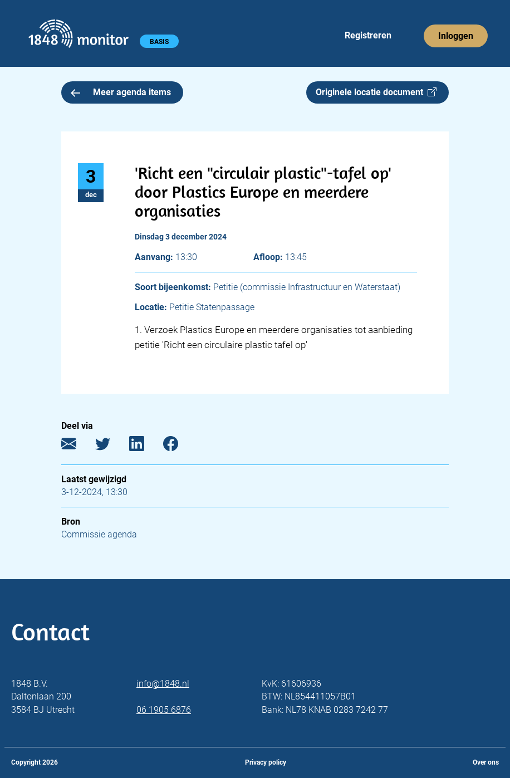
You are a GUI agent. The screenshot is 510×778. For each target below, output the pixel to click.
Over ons (486, 762)
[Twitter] (111, 446)
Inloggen (455, 36)
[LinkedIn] (145, 446)
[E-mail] (77, 446)
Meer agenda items (121, 92)
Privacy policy (265, 762)
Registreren (368, 35)
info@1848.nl (162, 683)
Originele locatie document (376, 92)
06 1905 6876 (163, 709)
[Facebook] (179, 446)
